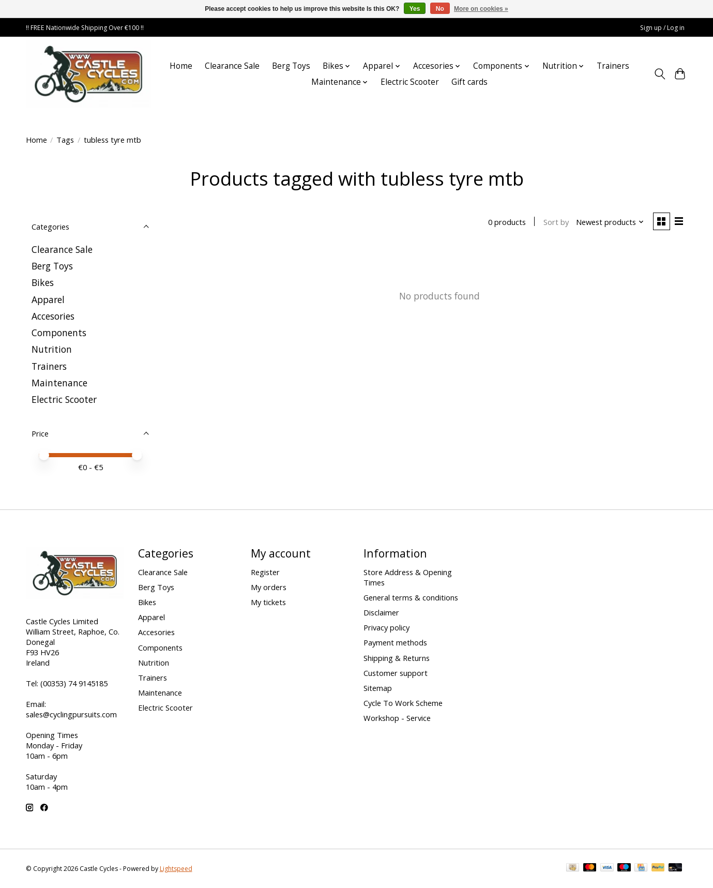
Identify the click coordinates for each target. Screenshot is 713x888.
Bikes (43, 282)
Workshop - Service (397, 718)
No (440, 8)
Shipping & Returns (396, 658)
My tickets (268, 602)
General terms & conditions (410, 597)
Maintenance (59, 383)
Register (265, 572)
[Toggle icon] (660, 74)
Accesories (53, 316)
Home (181, 66)
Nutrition (52, 349)
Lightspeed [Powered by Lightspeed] (176, 868)
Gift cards (469, 82)
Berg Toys (291, 66)
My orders (268, 587)
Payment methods (395, 642)
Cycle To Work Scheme (403, 703)
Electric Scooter (410, 82)
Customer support (395, 673)
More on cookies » (481, 8)
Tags (65, 139)
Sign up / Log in (662, 27)
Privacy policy (386, 627)
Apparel (48, 299)
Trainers (613, 66)
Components (59, 332)
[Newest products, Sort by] (608, 222)
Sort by (555, 222)
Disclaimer (381, 612)
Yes (414, 8)
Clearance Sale (232, 66)
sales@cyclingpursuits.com (71, 714)
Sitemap (377, 688)
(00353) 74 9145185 (74, 683)
